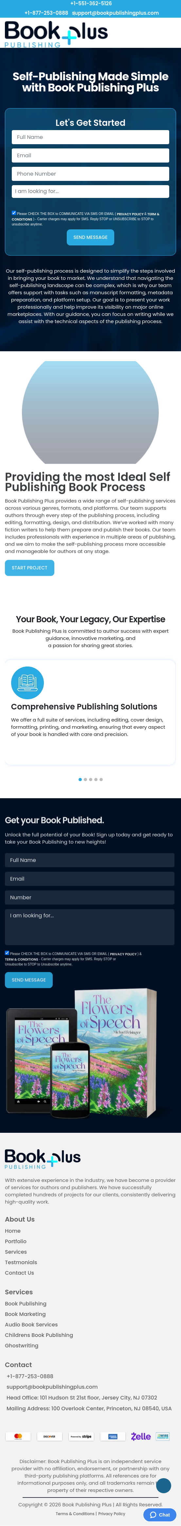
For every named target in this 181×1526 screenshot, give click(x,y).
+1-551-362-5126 (90, 3)
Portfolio (16, 1242)
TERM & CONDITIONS (21, 981)
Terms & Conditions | (76, 1514)
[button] (80, 780)
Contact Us (19, 1273)
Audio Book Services (31, 1325)
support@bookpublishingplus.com (114, 13)
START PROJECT (29, 546)
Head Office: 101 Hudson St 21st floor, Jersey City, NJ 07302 (82, 1398)
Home (13, 1231)
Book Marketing (25, 1315)
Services (16, 1252)
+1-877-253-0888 (45, 13)
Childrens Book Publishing (39, 1336)
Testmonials (21, 1263)
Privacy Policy (111, 1514)
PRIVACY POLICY (130, 214)
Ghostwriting (21, 1346)
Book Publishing (25, 1304)
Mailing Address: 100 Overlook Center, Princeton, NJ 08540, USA (89, 1409)
